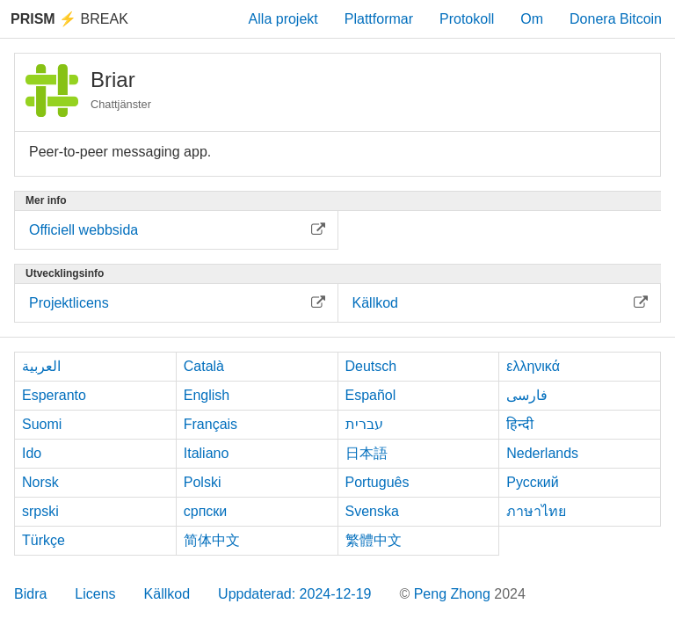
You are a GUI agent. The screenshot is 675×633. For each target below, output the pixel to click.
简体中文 (212, 540)
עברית (364, 424)
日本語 (366, 453)
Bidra (30, 593)
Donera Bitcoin (616, 18)
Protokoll (466, 18)
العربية (41, 366)
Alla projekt (283, 18)
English (206, 395)
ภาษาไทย (536, 511)
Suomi (42, 424)
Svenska (372, 511)
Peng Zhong (454, 593)
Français (210, 424)
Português (377, 482)
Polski (202, 482)
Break (69, 18)
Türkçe (43, 540)
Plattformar (379, 18)
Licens (95, 593)
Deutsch (371, 366)
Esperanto (54, 395)
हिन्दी (519, 424)
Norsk (40, 482)
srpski (40, 511)
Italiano (206, 453)
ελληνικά (533, 366)
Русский (532, 482)
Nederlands (542, 453)
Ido (31, 453)
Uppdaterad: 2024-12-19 (294, 593)
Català (204, 366)
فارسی (527, 395)
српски (206, 511)
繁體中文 (373, 540)
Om (531, 18)
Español (370, 395)
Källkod (167, 593)
